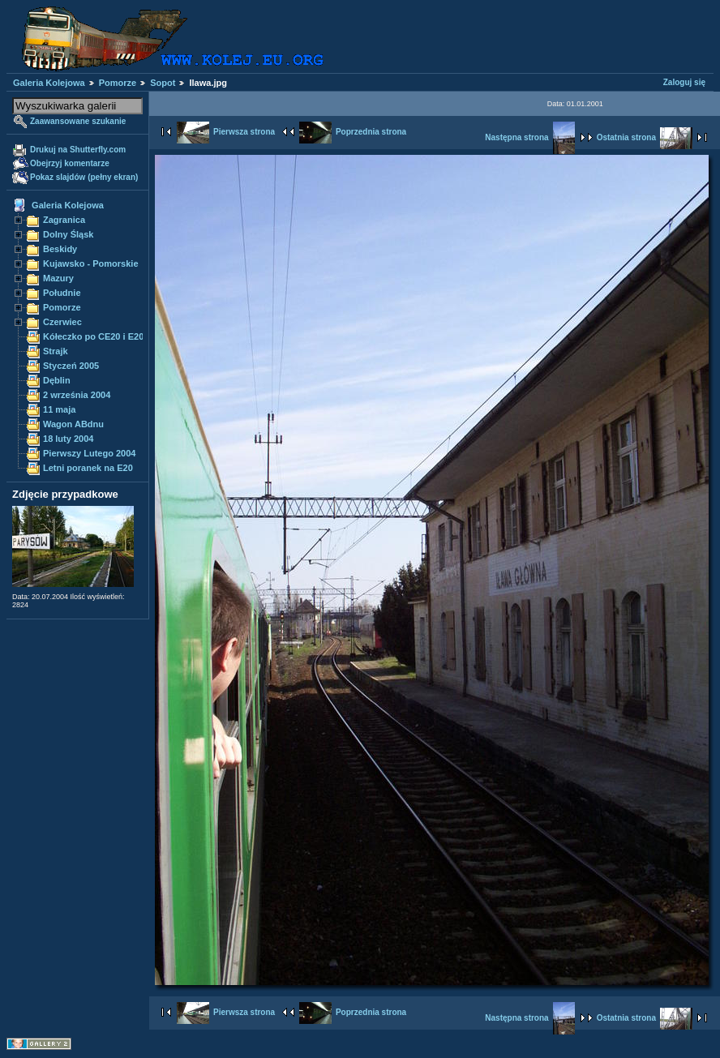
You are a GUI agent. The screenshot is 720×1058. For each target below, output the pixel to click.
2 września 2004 (76, 395)
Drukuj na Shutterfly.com (78, 149)
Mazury (58, 278)
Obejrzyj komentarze (69, 163)
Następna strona (529, 137)
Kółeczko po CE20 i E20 (93, 336)
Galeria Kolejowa (49, 83)
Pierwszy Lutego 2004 (89, 453)
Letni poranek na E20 (88, 468)
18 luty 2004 (68, 438)
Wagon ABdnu (73, 424)
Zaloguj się (684, 82)
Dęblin (57, 380)
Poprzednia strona (352, 131)
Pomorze (117, 83)
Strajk (55, 351)
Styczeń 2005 (71, 366)
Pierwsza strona (226, 131)
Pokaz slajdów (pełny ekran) (84, 177)
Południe (62, 293)
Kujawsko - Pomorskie (91, 263)
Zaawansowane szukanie (78, 121)
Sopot (162, 83)
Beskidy (60, 249)
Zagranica (64, 220)
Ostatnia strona (644, 137)
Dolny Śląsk (68, 234)
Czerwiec (62, 322)
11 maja (59, 409)
